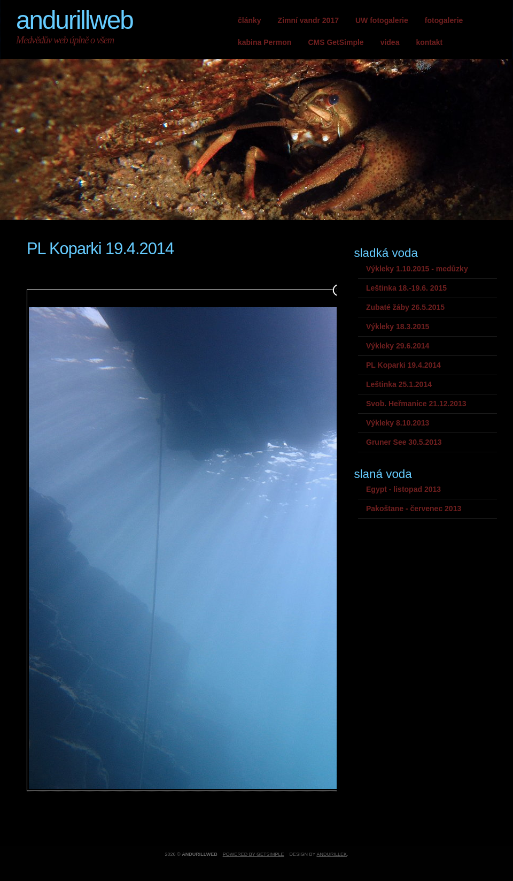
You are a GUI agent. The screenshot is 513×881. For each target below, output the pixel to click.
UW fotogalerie (381, 20)
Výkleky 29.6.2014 (397, 345)
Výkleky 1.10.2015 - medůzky (417, 268)
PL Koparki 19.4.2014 (403, 365)
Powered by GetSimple (253, 854)
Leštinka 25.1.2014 (399, 384)
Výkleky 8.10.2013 (397, 423)
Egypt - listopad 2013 (403, 489)
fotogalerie (444, 20)
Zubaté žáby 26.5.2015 (405, 307)
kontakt (429, 42)
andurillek (331, 854)
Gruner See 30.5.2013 (404, 442)
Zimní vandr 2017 (308, 20)
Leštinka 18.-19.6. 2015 (406, 288)
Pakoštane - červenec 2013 (413, 508)
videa (390, 42)
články (249, 20)
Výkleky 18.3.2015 (397, 326)
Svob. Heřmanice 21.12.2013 (416, 403)
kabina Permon (264, 42)
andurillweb (74, 20)
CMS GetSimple (335, 42)
